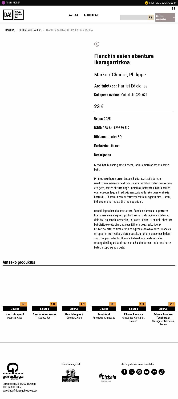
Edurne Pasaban (133, 318)
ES (173, 8)
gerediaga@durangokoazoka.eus (20, 390)
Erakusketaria (168, 2)
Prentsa (154, 2)
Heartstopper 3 (15, 316)
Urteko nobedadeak (30, 30)
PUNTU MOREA (11, 2)
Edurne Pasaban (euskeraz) (163, 319)
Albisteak (91, 15)
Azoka (73, 15)
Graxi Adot (104, 316)
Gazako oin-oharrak (44, 316)
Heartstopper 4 (74, 316)
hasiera (9, 30)
